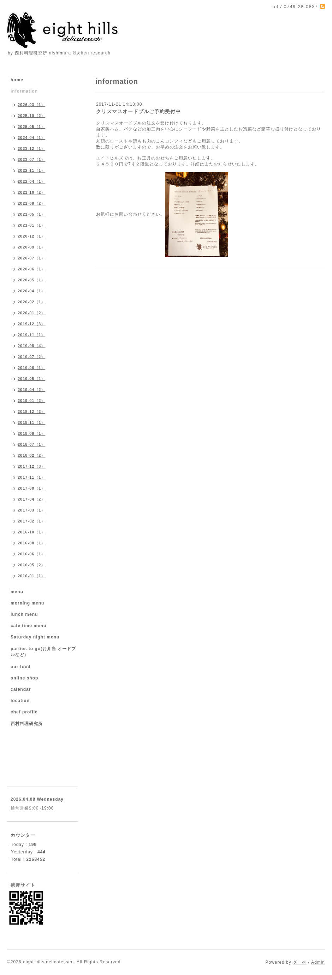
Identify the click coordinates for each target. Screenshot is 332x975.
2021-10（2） (32, 192)
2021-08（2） (32, 203)
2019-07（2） (32, 357)
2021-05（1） (32, 214)
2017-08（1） (32, 488)
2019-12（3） (32, 324)
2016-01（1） (32, 576)
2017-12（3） (32, 466)
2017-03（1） (32, 510)
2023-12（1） (32, 148)
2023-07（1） (32, 159)
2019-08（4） (32, 346)
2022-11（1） (32, 170)
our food (21, 666)
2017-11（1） (32, 477)
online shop (24, 678)
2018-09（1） (32, 433)
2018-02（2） (32, 455)
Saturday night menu (35, 637)
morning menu (27, 603)
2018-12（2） (32, 411)
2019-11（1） (32, 335)
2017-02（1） (32, 521)
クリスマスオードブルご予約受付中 (138, 111)
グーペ (300, 962)
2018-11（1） (32, 422)
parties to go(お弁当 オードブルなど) (43, 651)
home (17, 79)
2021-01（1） (32, 225)
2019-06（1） (32, 368)
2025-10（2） (32, 115)
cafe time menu (28, 625)
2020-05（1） (32, 280)
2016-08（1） (32, 543)
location (20, 700)
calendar (21, 689)
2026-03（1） (32, 105)
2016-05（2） (32, 565)
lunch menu (24, 614)
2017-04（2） (32, 499)
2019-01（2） (32, 400)
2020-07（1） (32, 258)
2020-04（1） (32, 291)
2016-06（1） (32, 554)
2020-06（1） (32, 269)
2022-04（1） (32, 181)
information (24, 91)
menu (17, 591)
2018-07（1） (32, 444)
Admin (318, 962)
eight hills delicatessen (48, 961)
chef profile (24, 712)
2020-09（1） (32, 247)
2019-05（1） (32, 378)
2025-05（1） (32, 126)
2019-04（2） (32, 389)
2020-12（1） (32, 236)
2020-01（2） (32, 313)
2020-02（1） (32, 302)
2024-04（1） (32, 137)
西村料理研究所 (27, 723)
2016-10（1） (32, 532)
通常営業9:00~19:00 (32, 808)
